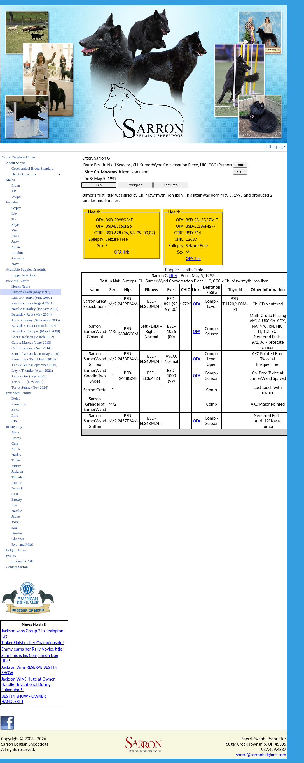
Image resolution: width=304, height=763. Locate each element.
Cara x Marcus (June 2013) (31, 342)
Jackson (17, 471)
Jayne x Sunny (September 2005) (35, 320)
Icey (14, 213)
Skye (15, 224)
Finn (14, 415)
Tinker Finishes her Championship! (32, 642)
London (17, 252)
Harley (16, 454)
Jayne (15, 516)
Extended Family (18, 393)
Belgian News (16, 550)
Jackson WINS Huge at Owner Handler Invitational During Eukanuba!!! (28, 684)
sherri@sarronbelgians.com (261, 754)
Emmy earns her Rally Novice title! (32, 649)
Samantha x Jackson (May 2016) (35, 353)
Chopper (17, 539)
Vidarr (16, 466)
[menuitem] (30, 157)
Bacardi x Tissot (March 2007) (33, 325)
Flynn (15, 185)
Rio (14, 421)
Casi (14, 494)
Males (10, 180)
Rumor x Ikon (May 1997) (30, 292)
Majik (15, 449)
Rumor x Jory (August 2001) (32, 303)
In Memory (14, 426)
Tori (14, 219)
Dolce (15, 398)
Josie (15, 522)
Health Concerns (23, 174)
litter (173, 275)
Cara (14, 443)
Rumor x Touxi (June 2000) (31, 297)
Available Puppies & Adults (26, 269)
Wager (16, 196)
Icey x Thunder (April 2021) (32, 370)
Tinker (16, 460)
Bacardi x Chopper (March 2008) (35, 331)
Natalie (16, 511)
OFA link (121, 252)
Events (11, 555)
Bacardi (17, 488)
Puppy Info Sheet (24, 275)
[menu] (30, 362)
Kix (14, 527)
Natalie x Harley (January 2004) (35, 309)
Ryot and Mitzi (22, 544)
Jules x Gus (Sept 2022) (28, 376)
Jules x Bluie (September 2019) (34, 365)
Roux (15, 236)
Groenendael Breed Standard (32, 168)
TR (13, 191)
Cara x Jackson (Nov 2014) (31, 348)
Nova (15, 264)
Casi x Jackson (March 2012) (32, 337)
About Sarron (15, 163)
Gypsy (16, 208)
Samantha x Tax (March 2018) (33, 359)
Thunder (17, 477)
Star (14, 505)
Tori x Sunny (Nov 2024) (29, 387)
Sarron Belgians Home (18, 157)
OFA (196, 304)
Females (12, 202)
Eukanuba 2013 (22, 561)
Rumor (16, 483)
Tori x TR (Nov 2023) (27, 382)
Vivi (14, 230)
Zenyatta (17, 258)
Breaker (17, 533)
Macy (15, 432)
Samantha (18, 404)
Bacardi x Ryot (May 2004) (31, 314)
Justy (15, 241)
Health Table (20, 286)
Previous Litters (17, 281)
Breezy (16, 499)
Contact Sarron (17, 567)
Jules (15, 410)
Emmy (16, 438)
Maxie (16, 247)
